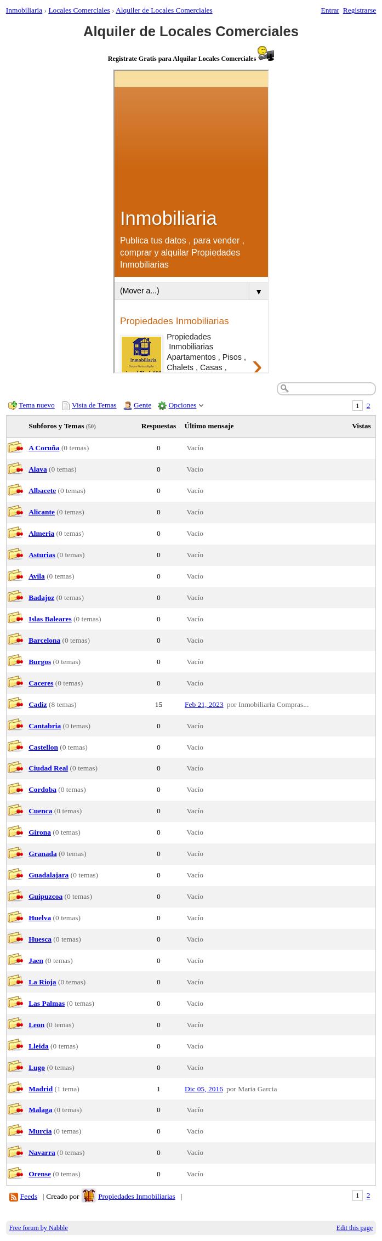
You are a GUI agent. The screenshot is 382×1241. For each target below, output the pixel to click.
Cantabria (44, 726)
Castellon (43, 747)
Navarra (41, 1152)
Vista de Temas (94, 405)
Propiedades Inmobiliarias (136, 1196)
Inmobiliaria (24, 10)
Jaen (35, 960)
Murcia (40, 1131)
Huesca (40, 939)
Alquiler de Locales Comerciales (164, 10)
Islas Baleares (50, 619)
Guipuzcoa (45, 896)
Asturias (41, 555)
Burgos (39, 662)
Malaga (40, 1110)
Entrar (330, 10)
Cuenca (40, 811)
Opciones (183, 405)
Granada (42, 853)
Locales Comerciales (79, 10)
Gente (142, 405)
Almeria (41, 533)
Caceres (40, 683)
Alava (37, 469)
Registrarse (359, 10)
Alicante (41, 512)
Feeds (28, 1196)
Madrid (40, 1089)
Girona (39, 832)
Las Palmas (46, 1003)
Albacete (42, 490)
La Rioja (42, 982)
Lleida (38, 1046)
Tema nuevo (37, 405)
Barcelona (44, 640)
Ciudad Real (48, 768)
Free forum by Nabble (38, 1228)
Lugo (36, 1067)
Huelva (39, 918)
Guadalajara (48, 875)
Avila (36, 576)
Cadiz (37, 704)
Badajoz (41, 597)
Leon (36, 1025)
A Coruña (43, 448)
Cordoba (42, 789)
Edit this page (355, 1228)
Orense (39, 1174)
